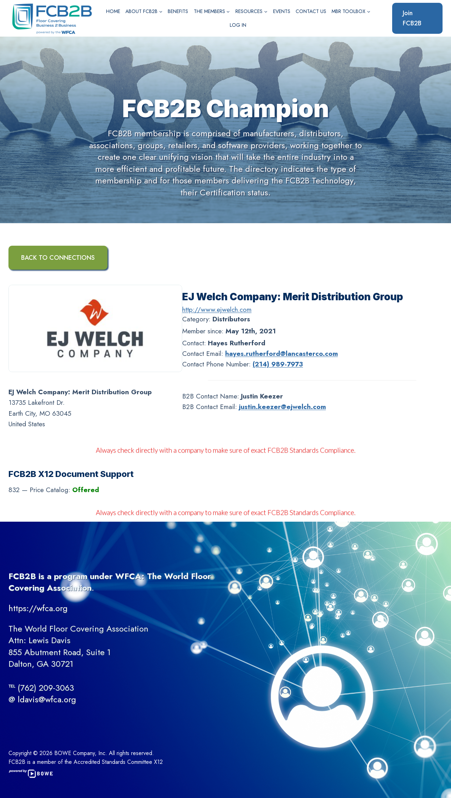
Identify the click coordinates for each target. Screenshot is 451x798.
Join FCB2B (412, 18)
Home (113, 11)
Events (281, 11)
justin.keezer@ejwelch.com (282, 406)
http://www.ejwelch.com (217, 309)
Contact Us (311, 11)
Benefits (178, 11)
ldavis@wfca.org (47, 699)
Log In (238, 25)
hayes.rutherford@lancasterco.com (281, 353)
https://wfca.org (38, 608)
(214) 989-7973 (278, 364)
